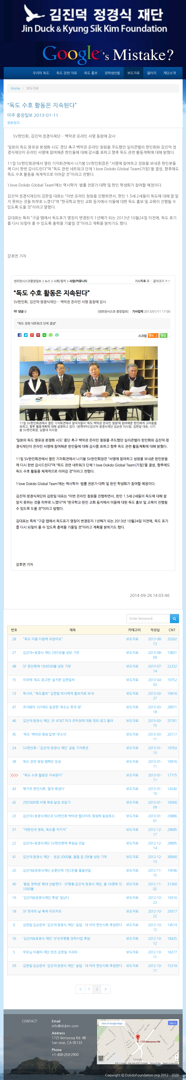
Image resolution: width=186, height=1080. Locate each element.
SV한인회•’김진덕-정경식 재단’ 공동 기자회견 (55, 748)
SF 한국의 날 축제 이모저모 (42, 911)
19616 (172, 693)
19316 (172, 897)
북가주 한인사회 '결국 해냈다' (44, 789)
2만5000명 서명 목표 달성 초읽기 (46, 802)
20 (14, 870)
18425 (172, 938)
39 (14, 966)
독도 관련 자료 (66, 73)
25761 (172, 720)
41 (14, 857)
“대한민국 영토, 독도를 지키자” (45, 829)
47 (14, 707)
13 (14, 693)
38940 (172, 857)
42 (14, 802)
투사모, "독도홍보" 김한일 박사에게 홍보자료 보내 (58, 693)
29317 (172, 911)
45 (14, 734)
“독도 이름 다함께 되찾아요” (43, 639)
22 (14, 843)
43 (14, 789)
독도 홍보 (90, 73)
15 (14, 680)
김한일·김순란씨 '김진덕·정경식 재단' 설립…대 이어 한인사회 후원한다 (72, 925)
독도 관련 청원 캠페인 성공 (42, 761)
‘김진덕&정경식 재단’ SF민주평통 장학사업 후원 (56, 938)
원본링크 (13, 122)
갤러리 (151, 73)
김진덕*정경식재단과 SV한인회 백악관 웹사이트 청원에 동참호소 (69, 816)
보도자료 (133, 73)
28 (14, 639)
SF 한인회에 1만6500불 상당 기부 (47, 666)
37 (14, 829)
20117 (172, 734)
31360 (172, 884)
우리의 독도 (41, 73)
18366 (172, 802)
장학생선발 (112, 73)
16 (14, 938)
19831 (172, 652)
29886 (172, 816)
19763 (172, 748)
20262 (172, 639)
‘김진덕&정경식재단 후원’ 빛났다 (46, 897)
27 (14, 652)
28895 (172, 843)
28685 (172, 829)
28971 (172, 707)
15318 (172, 966)
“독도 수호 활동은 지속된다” (43, 775)
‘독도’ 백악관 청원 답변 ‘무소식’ (45, 734)
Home (15, 88)
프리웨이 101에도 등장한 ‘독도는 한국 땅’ (52, 707)
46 (14, 720)
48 (14, 666)
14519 (172, 925)
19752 (172, 680)
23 (14, 816)
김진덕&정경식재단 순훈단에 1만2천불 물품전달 (57, 870)
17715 (172, 775)
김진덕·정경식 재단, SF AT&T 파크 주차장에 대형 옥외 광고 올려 (68, 720)
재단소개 (169, 73)
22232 (172, 666)
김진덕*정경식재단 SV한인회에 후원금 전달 (54, 843)
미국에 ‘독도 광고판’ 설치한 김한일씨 (49, 680)
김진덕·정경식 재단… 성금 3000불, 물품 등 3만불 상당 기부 (65, 857)
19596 (172, 870)
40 (14, 884)
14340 (172, 789)
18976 (172, 761)
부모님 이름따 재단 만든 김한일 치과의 (50, 952)
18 (14, 911)
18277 (172, 952)
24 (14, 748)
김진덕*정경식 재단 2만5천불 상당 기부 (51, 652)
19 (14, 897)
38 (14, 761)
